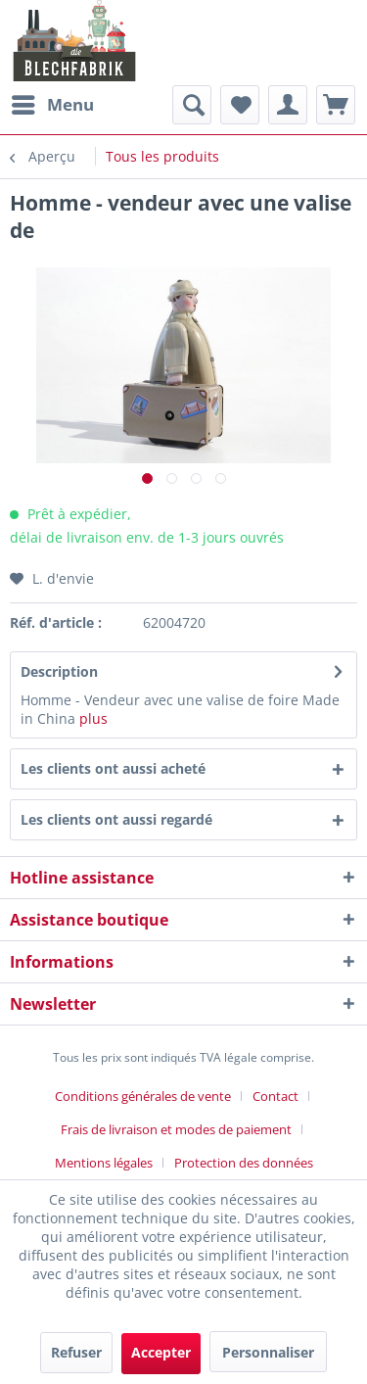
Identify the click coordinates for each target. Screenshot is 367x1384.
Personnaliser (268, 1352)
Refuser (76, 1352)
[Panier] (335, 104)
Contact (275, 1096)
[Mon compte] (287, 104)
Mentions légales (104, 1162)
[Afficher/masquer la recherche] (191, 104)
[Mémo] (239, 104)
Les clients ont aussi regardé (116, 819)
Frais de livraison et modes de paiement (176, 1129)
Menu (53, 102)
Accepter (161, 1352)
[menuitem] (52, 104)
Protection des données (243, 1162)
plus (93, 718)
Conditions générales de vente (143, 1096)
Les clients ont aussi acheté (113, 768)
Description (59, 671)
